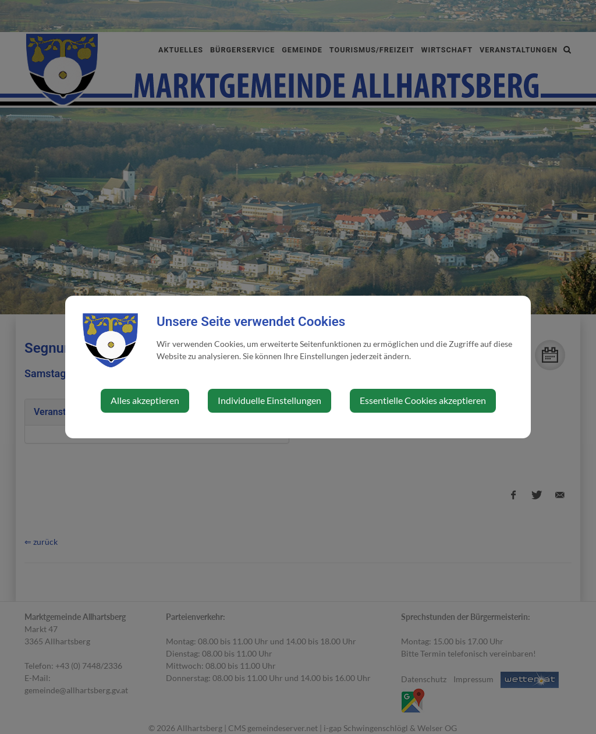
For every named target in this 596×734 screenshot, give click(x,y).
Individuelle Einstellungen (269, 400)
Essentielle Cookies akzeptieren (423, 400)
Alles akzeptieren (145, 400)
